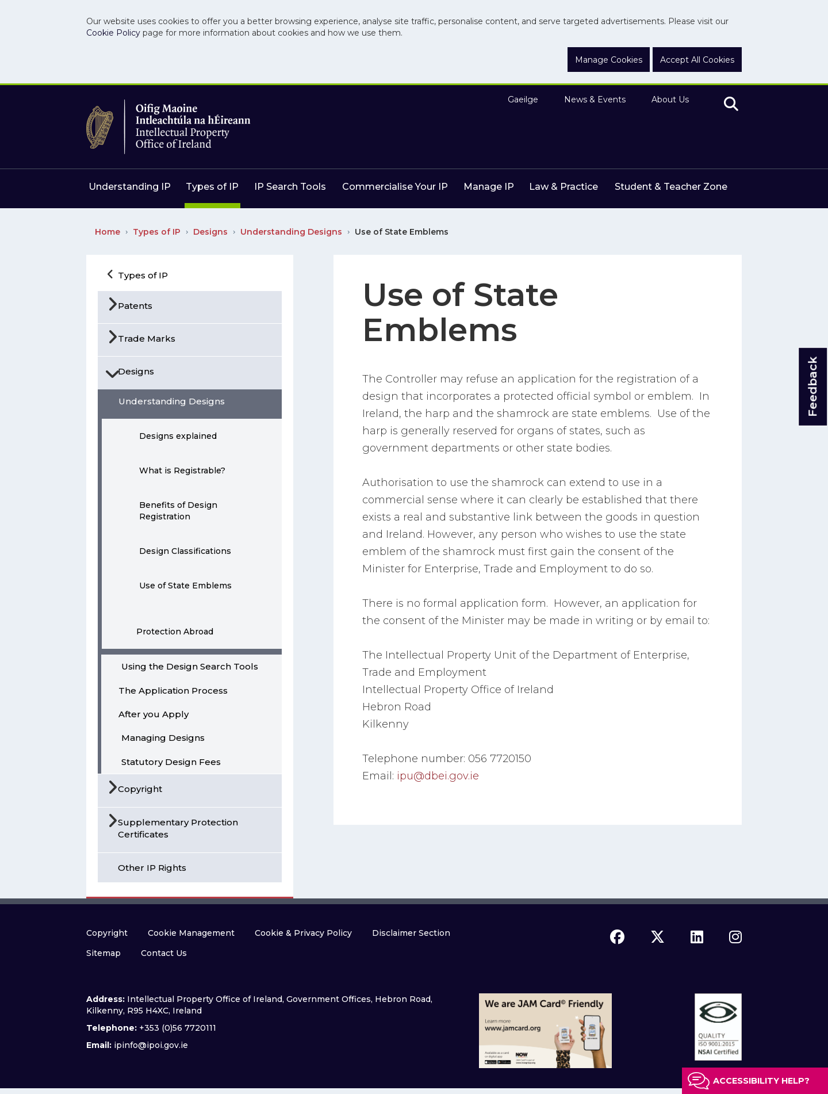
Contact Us (164, 953)
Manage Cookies (608, 60)
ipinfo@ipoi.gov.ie (151, 1045)
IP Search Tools (290, 186)
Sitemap (103, 953)
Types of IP (212, 186)
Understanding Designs (291, 232)
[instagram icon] (735, 937)
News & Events (595, 99)
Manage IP (488, 186)
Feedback (812, 386)
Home (107, 232)
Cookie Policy (113, 33)
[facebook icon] (617, 937)
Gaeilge (523, 99)
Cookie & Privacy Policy (303, 933)
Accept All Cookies (697, 60)
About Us (670, 99)
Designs (210, 232)
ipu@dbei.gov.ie (438, 776)
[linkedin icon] (697, 937)
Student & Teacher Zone (671, 186)
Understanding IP (130, 186)
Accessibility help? (761, 1081)
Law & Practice (563, 186)
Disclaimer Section (411, 933)
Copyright (107, 933)
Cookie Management (191, 933)
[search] (731, 105)
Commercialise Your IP (395, 186)
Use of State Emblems (401, 232)
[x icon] (657, 937)
